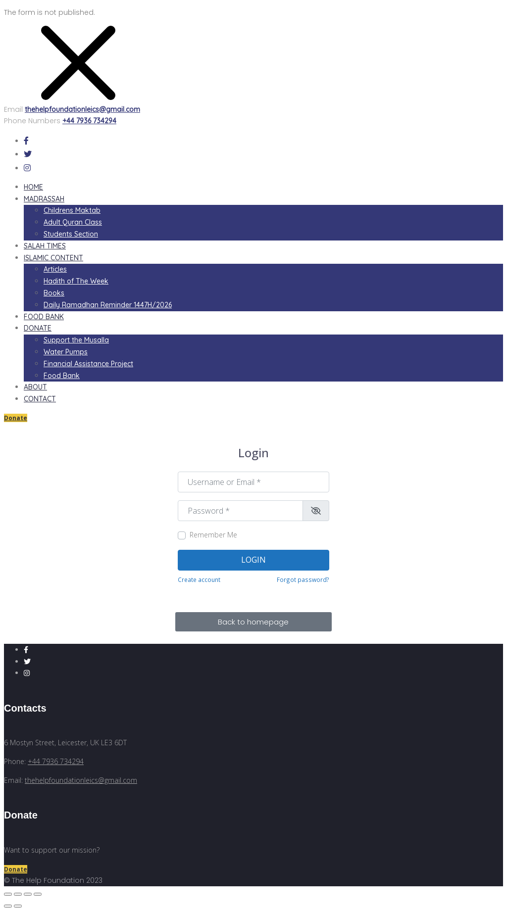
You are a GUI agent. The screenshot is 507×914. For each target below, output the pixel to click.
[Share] (18, 894)
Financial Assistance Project (88, 363)
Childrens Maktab (72, 210)
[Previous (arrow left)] (8, 906)
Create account (199, 579)
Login (253, 559)
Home (33, 187)
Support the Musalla (76, 340)
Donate (37, 328)
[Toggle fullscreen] (28, 894)
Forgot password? (303, 579)
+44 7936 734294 (89, 120)
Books (54, 293)
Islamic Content (53, 257)
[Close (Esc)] (8, 894)
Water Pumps (66, 351)
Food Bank (44, 316)
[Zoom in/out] (38, 894)
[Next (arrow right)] (18, 906)
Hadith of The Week (76, 281)
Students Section (71, 234)
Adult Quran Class (73, 222)
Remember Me (213, 534)
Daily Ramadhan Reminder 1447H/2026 (108, 304)
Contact (40, 398)
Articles (55, 269)
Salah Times (45, 245)
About (35, 387)
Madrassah (44, 198)
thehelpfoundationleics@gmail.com (82, 109)
